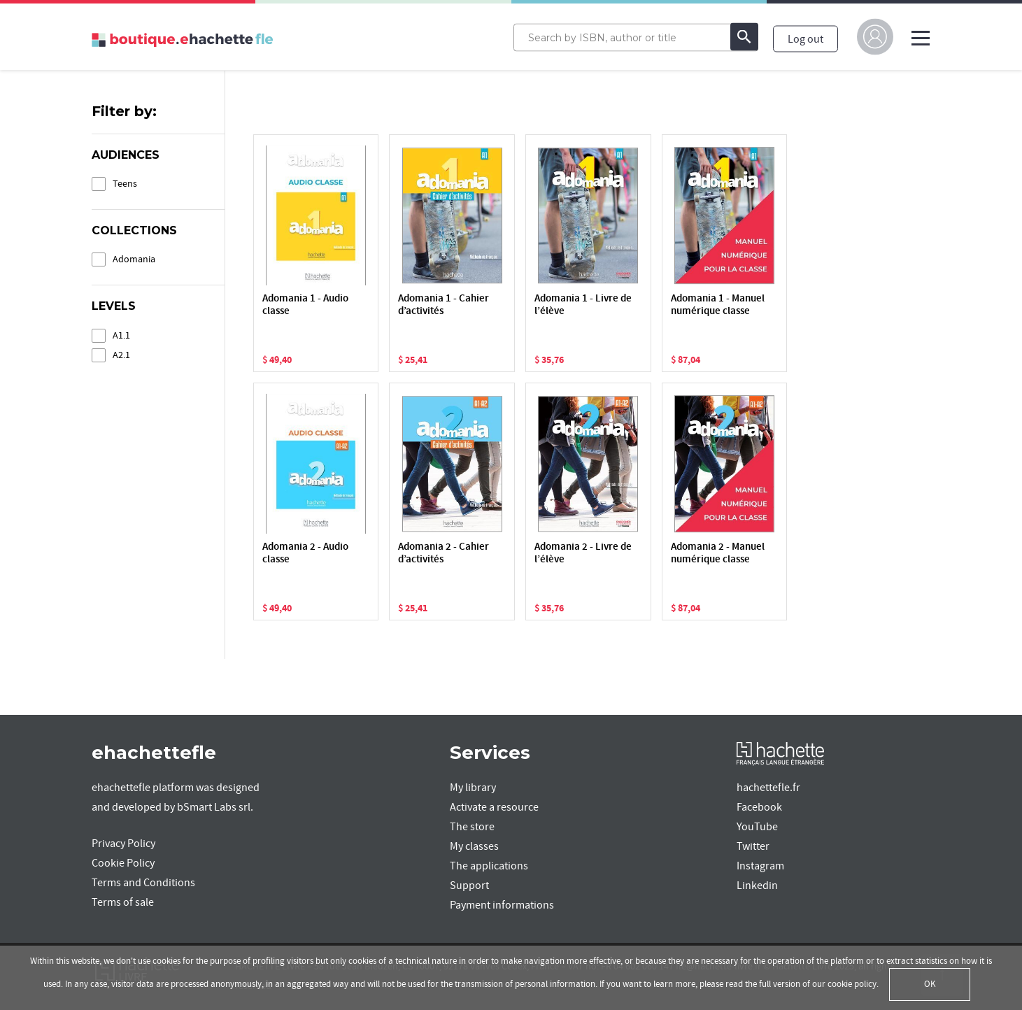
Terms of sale (123, 902)
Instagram (760, 866)
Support (469, 885)
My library (473, 788)
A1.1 (121, 335)
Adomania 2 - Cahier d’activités (443, 554)
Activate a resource (494, 807)
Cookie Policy (123, 863)
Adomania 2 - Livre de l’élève (583, 554)
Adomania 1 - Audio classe (305, 305)
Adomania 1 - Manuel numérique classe (718, 305)
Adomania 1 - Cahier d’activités (443, 305)
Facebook (759, 807)
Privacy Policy (123, 844)
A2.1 (121, 355)
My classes (474, 846)
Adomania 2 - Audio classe (305, 554)
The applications (489, 866)
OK (930, 984)
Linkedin (757, 885)
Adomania (134, 259)
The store (472, 827)
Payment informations (502, 905)
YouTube (757, 827)
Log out (805, 38)
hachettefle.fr (768, 788)
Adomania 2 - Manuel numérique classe (718, 554)
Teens (125, 184)
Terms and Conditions (143, 883)
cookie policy (852, 984)
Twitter (753, 846)
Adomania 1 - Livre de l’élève (583, 305)
